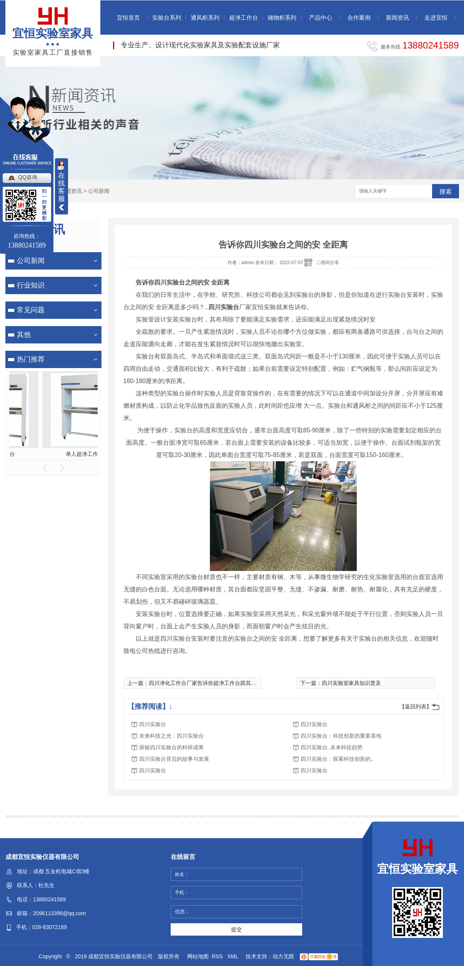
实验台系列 (166, 17)
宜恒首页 (128, 17)
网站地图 (198, 956)
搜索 (445, 191)
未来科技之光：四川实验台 (171, 736)
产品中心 (320, 17)
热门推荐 (31, 359)
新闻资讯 (397, 17)
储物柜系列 (282, 17)
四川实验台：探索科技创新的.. (337, 759)
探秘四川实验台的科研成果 (171, 747)
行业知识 (31, 285)
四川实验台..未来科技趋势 (332, 747)
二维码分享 (327, 262)
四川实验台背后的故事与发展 (174, 759)
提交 (236, 929)
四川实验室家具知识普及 (351, 683)
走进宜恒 (435, 17)
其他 (24, 334)
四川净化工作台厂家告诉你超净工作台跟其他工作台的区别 (219, 683)
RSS (218, 956)
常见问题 (31, 310)
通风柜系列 (205, 17)
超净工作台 (243, 17)
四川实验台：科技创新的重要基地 (341, 736)
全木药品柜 (66, 454)
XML (233, 956)
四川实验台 (152, 724)
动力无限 (283, 956)
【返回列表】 (415, 706)
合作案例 (359, 17)
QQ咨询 (27, 177)
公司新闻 (99, 191)
